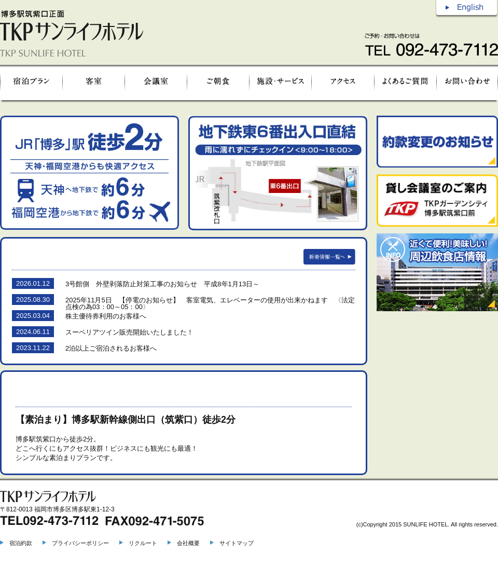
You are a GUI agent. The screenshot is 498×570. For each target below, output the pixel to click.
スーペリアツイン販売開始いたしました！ (129, 332)
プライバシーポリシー (80, 543)
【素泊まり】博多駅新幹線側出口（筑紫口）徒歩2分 (126, 419)
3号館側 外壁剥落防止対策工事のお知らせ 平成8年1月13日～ (162, 284)
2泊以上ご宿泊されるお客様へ (111, 348)
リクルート (143, 543)
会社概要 (188, 543)
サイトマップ (236, 543)
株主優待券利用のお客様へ (105, 316)
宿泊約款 (20, 543)
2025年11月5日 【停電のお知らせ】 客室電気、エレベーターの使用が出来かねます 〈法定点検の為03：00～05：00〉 (210, 303)
